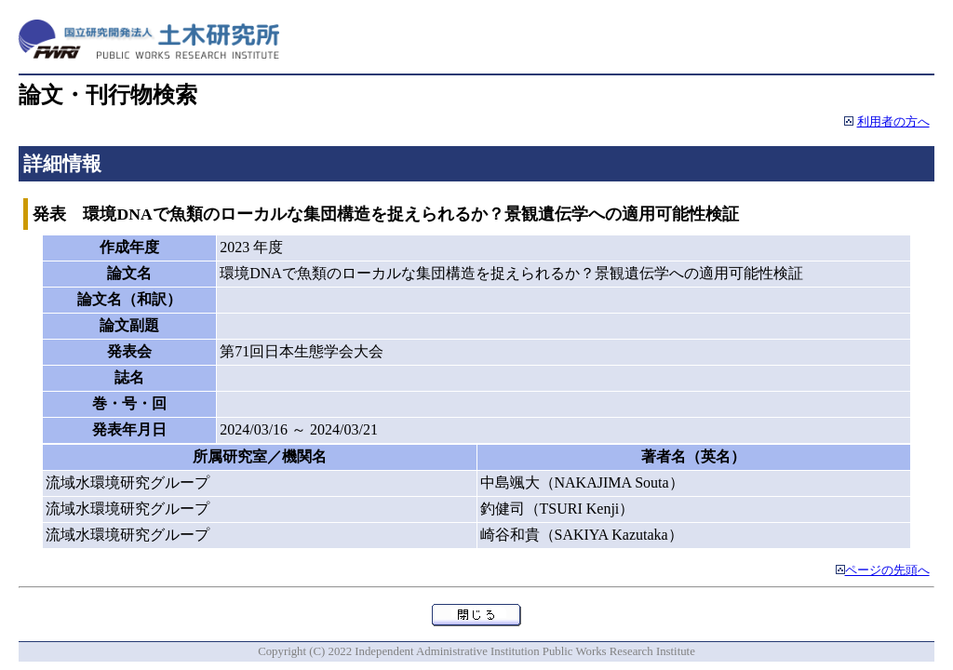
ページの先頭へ (887, 570)
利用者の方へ (893, 121)
